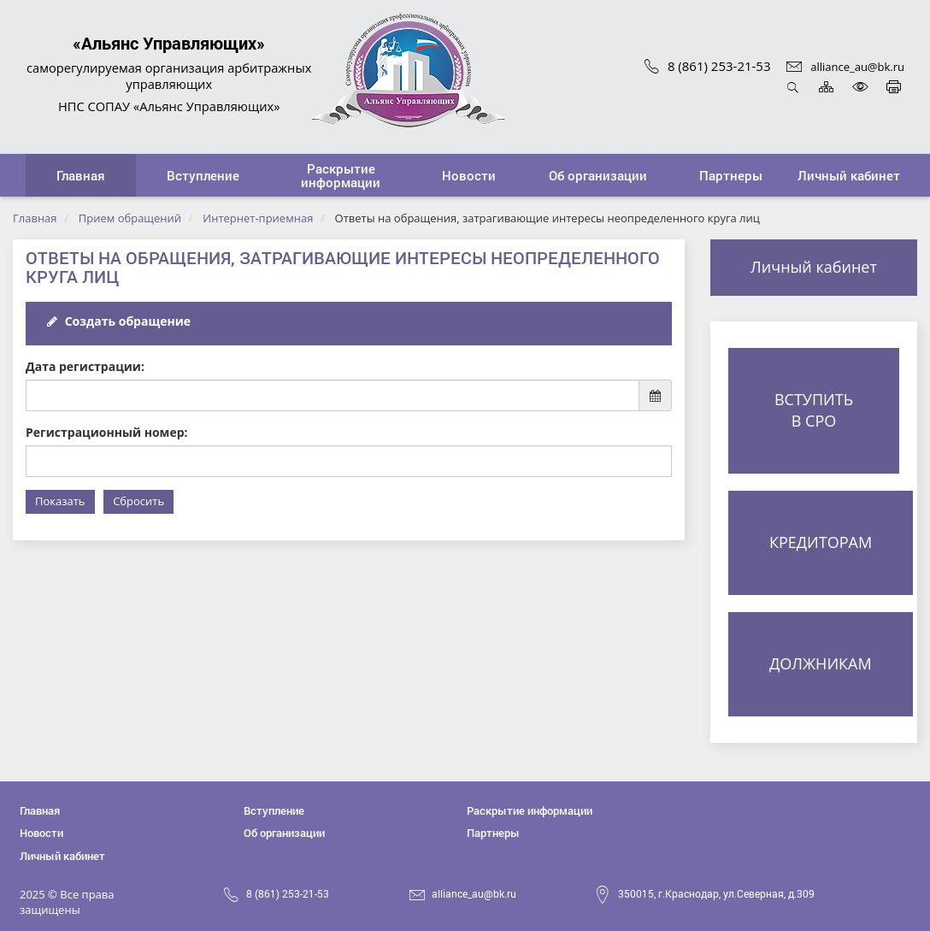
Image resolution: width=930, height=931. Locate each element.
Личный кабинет (813, 266)
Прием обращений (130, 218)
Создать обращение (119, 321)
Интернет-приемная (258, 218)
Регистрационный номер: (107, 432)
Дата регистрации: (85, 366)
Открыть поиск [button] (792, 86)
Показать (60, 501)
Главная (35, 218)
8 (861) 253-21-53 (708, 65)
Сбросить (138, 501)
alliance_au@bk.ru (845, 66)
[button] (203, 175)
